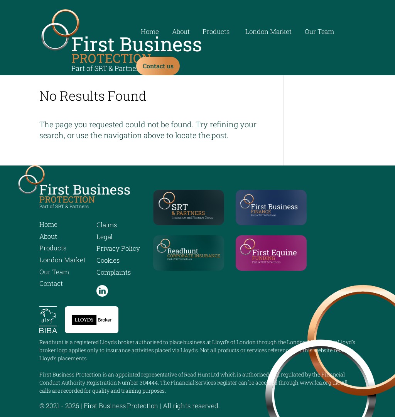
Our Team (319, 32)
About (181, 32)
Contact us (158, 66)
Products (216, 32)
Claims (106, 224)
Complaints (113, 272)
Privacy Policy (118, 248)
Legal (104, 236)
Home (150, 32)
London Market (268, 32)
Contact (50, 283)
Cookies (108, 260)
